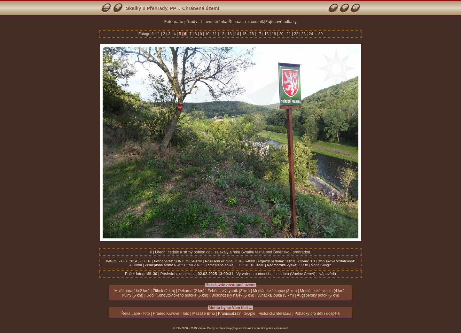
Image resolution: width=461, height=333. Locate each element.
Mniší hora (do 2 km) (132, 291)
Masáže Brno (203, 313)
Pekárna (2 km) (191, 291)
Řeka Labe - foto (135, 313)
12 (222, 34)
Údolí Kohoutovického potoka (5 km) (177, 295)
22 (296, 34)
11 (215, 34)
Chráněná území (200, 8)
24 (311, 34)
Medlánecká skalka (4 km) (322, 291)
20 (281, 34)
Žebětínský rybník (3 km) (228, 291)
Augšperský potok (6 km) (318, 295)
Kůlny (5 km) (132, 295)
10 (207, 34)
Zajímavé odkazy (281, 21)
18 (266, 34)
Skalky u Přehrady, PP (151, 8)
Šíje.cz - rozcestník (246, 21)
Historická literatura (274, 313)
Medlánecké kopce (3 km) (275, 291)
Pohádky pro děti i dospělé (317, 313)
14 (237, 34)
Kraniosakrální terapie (236, 313)
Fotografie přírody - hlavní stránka (196, 21)
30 (320, 34)
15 (244, 34)
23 (303, 34)
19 (274, 34)
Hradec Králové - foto (171, 313)
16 (251, 34)
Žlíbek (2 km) (164, 291)
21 (288, 34)
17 (259, 34)
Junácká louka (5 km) (275, 295)
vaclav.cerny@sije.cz (228, 328)
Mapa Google (321, 265)
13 (229, 34)
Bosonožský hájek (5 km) (232, 295)
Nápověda (327, 274)
